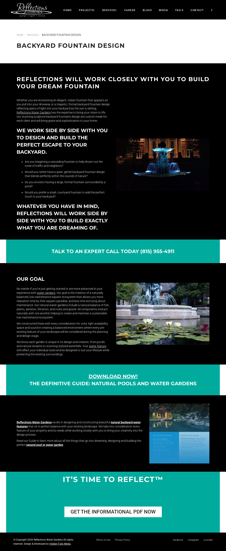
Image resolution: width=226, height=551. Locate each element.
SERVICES (109, 10)
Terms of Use (103, 540)
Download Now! (113, 376)
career (130, 10)
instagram (193, 540)
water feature (97, 346)
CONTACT (197, 10)
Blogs (147, 10)
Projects (87, 10)
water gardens (46, 292)
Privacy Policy (122, 540)
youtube (208, 540)
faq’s (179, 10)
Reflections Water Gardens (34, 112)
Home (67, 10)
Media (163, 10)
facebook (178, 540)
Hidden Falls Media (60, 543)
